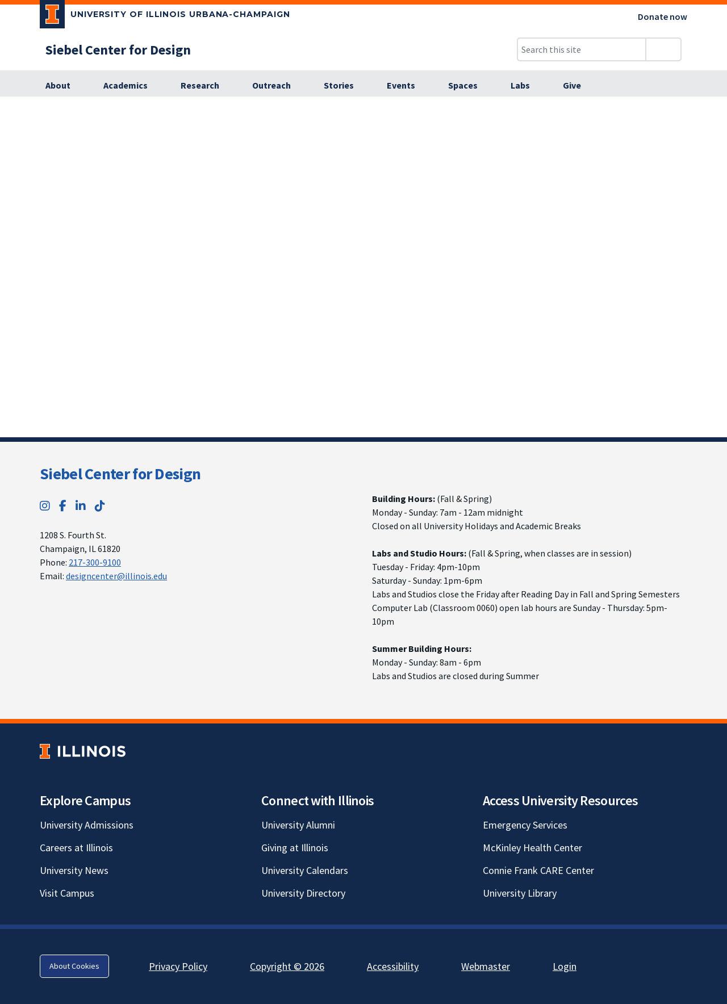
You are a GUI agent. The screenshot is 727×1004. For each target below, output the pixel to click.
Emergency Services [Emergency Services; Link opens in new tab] (525, 824)
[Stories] (345, 86)
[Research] (206, 86)
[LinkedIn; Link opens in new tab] (81, 506)
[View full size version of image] (711, 108)
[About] (64, 86)
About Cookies (74, 966)
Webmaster (485, 966)
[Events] (407, 86)
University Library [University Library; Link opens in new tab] (520, 893)
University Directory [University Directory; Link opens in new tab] (303, 893)
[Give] (572, 86)
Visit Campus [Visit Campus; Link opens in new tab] (67, 893)
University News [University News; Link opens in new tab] (74, 870)
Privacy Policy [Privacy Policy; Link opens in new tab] (178, 966)
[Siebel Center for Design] (118, 49)
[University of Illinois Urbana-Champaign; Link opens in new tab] (165, 16)
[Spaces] (469, 86)
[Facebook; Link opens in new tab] (62, 506)
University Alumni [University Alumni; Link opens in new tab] (298, 824)
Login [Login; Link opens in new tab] (564, 966)
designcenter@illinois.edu (116, 576)
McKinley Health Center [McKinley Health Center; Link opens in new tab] (532, 847)
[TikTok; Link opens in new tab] (100, 506)
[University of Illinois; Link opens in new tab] (83, 751)
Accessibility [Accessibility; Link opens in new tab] (393, 966)
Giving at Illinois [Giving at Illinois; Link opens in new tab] (294, 847)
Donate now (662, 16)
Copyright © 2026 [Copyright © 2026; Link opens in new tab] (287, 966)
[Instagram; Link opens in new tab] (45, 506)
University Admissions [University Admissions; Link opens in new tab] (86, 824)
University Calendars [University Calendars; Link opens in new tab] (304, 870)
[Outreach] (277, 86)
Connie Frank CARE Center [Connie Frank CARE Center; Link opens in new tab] (538, 870)
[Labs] (526, 86)
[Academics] (132, 86)
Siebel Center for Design (120, 473)
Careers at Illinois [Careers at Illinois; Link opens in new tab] (76, 847)
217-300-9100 (95, 562)
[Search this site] (581, 49)
